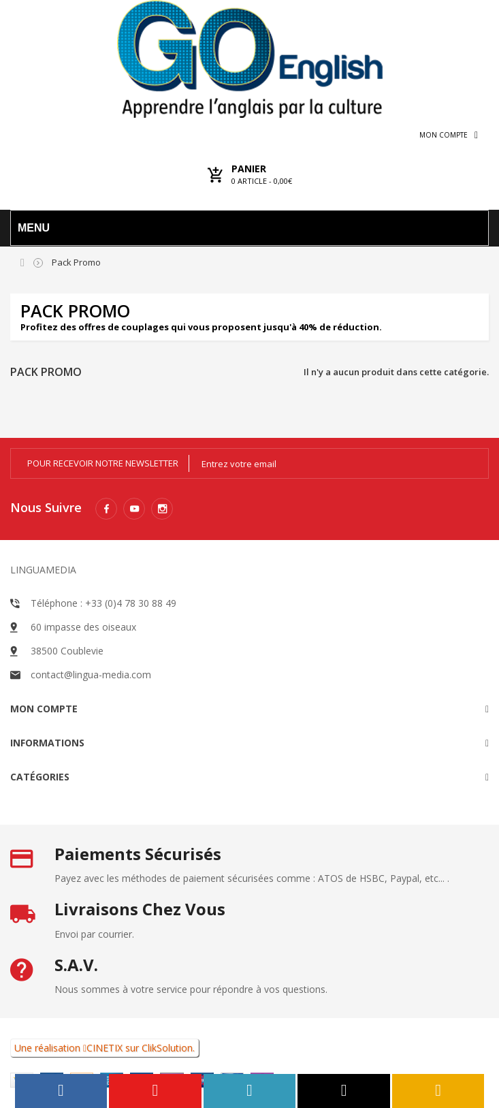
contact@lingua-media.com (91, 674)
